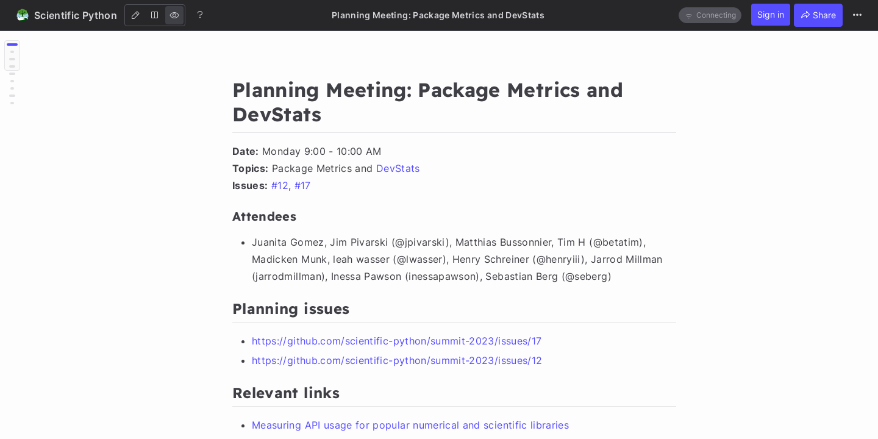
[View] (174, 15)
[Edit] (135, 15)
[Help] (200, 15)
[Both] (155, 15)
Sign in (770, 14)
